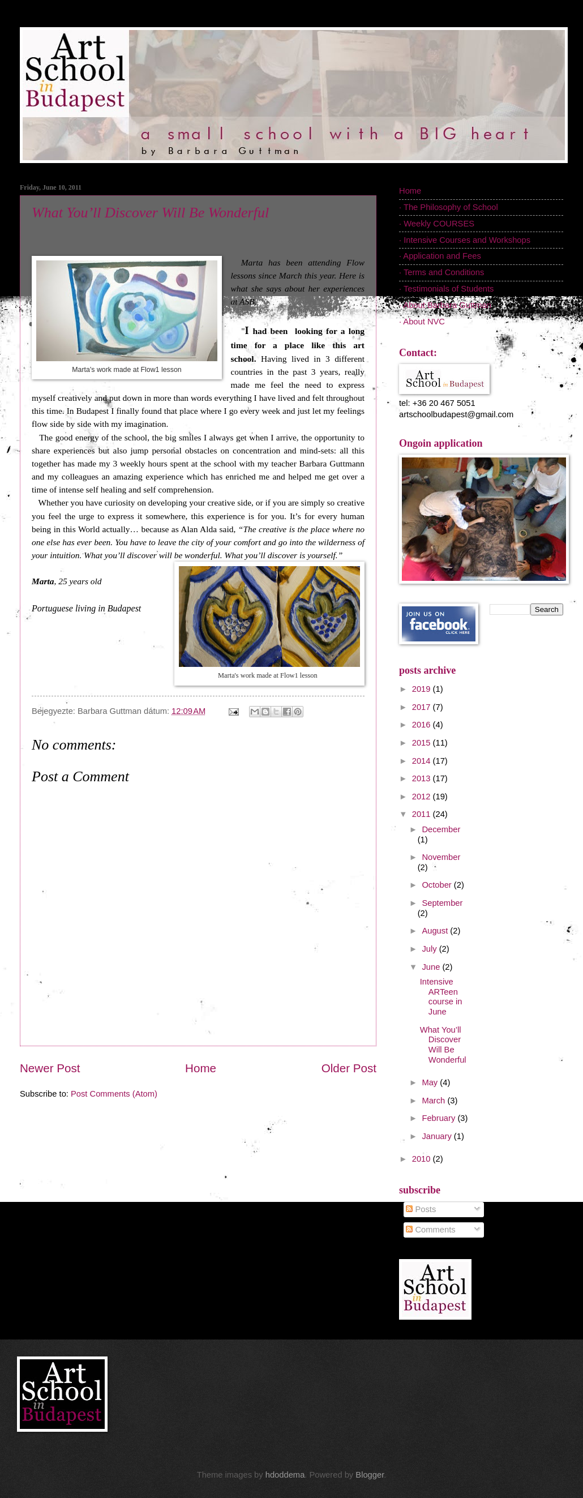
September (442, 903)
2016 (422, 724)
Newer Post (50, 1068)
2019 (422, 689)
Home (200, 1068)
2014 (422, 760)
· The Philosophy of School (448, 207)
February (439, 1118)
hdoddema (285, 1474)
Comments (430, 1229)
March (434, 1100)
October (437, 884)
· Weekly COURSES (436, 223)
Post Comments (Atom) (114, 1093)
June (432, 966)
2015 (422, 742)
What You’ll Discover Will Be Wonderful (150, 212)
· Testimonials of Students (446, 288)
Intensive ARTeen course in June (441, 996)
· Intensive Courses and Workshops (464, 240)
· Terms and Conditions (441, 272)
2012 (422, 796)
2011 (422, 814)
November (441, 857)
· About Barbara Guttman (445, 305)
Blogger (369, 1474)
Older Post (348, 1068)
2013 (422, 778)
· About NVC (422, 321)
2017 (422, 707)
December (441, 829)
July (430, 948)
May (431, 1082)
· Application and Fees (440, 255)
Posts (421, 1209)
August (436, 930)
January (437, 1136)
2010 (422, 1158)
